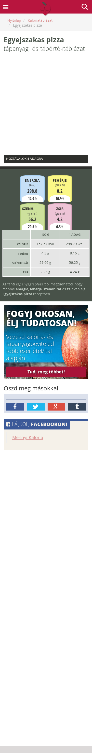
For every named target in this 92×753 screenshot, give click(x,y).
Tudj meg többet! (46, 372)
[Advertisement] (46, 105)
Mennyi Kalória (27, 437)
